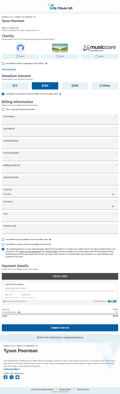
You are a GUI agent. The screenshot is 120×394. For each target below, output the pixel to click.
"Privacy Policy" (52, 251)
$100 (45, 86)
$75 (15, 86)
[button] (46, 64)
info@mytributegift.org (73, 337)
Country (7, 189)
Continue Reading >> (12, 369)
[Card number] (60, 289)
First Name (9, 116)
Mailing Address (11, 165)
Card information (14, 284)
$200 (74, 86)
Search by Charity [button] (9, 69)
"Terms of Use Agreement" (30, 251)
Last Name (9, 128)
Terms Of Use (83, 389)
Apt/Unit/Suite (10, 177)
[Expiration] (12, 294)
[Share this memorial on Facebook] (5, 377)
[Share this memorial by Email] (17, 377)
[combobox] (6, 158)
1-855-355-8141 (55, 337)
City (5, 213)
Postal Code (9, 225)
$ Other (105, 86)
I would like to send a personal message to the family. (28, 244)
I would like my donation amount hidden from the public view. (31, 94)
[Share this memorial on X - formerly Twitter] (11, 377)
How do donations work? (42, 389)
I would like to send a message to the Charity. (24, 63)
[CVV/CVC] (28, 294)
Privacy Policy (65, 389)
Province (8, 201)
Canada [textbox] (7, 194)
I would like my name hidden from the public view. (26, 239)
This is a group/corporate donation (20, 109)
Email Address (10, 140)
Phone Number (11, 152)
